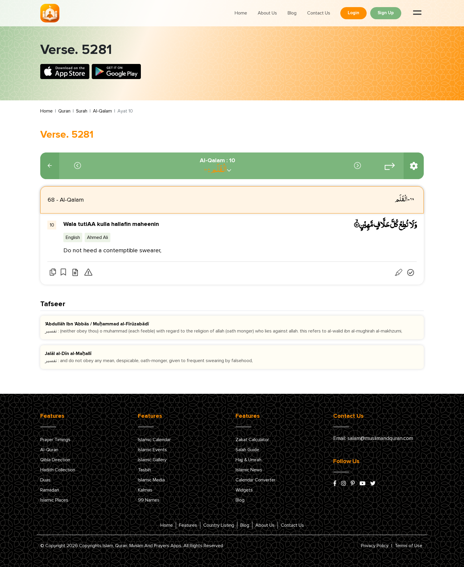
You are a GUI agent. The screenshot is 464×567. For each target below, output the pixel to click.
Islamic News (249, 470)
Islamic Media (151, 480)
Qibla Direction (55, 459)
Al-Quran (49, 449)
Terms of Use (408, 545)
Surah (81, 111)
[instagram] (343, 483)
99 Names (149, 500)
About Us (267, 13)
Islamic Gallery (152, 459)
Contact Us (318, 13)
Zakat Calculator (252, 439)
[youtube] (362, 483)
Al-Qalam (102, 111)
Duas (45, 480)
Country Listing (218, 525)
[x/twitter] (373, 483)
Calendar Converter (256, 480)
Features (188, 525)
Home (241, 13)
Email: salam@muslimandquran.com (373, 438)
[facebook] (334, 483)
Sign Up (386, 13)
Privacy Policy (375, 545)
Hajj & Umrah (248, 459)
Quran (64, 111)
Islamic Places (54, 500)
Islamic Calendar (154, 439)
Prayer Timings (55, 439)
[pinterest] (353, 483)
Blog (292, 13)
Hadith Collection (57, 470)
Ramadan (49, 490)
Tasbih (144, 470)
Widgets (244, 490)
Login (353, 13)
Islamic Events (152, 449)
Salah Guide (247, 449)
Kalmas (145, 490)
